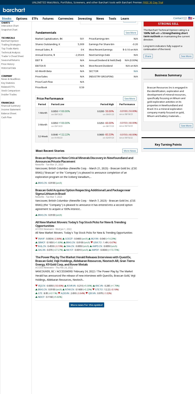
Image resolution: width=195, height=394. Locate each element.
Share (148, 73)
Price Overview (9, 28)
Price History (7, 81)
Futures (48, 18)
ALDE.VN (65, 310)
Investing (85, 18)
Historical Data (8, 85)
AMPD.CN (97, 263)
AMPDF (95, 267)
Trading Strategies (11, 61)
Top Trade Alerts (10, 65)
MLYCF (69, 267)
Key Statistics (8, 100)
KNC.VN (99, 303)
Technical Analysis (10, 69)
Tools (112, 18)
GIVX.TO (97, 259)
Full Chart (130, 37)
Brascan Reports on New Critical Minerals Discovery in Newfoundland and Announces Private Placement (84, 177)
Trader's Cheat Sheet (12, 73)
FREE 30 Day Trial (153, 2)
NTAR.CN (69, 306)
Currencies (65, 18)
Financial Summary (11, 123)
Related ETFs (8, 104)
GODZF (69, 255)
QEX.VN (92, 310)
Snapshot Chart (9, 46)
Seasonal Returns (10, 77)
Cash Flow (6, 134)
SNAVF (41, 255)
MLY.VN (94, 255)
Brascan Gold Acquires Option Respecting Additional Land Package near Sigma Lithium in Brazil (82, 209)
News (100, 18)
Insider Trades (9, 111)
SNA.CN (70, 263)
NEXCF (41, 314)
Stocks (6, 18)
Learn (125, 18)
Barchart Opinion (10, 58)
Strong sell (168, 41)
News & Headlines (10, 96)
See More (131, 49)
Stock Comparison (10, 107)
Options (21, 18)
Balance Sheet (8, 130)
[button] (191, 18)
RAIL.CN (42, 263)
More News (130, 168)
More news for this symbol (87, 322)
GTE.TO (99, 306)
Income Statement (11, 126)
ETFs (35, 18)
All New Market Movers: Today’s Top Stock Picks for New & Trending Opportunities (80, 241)
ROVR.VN (71, 303)
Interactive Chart (10, 43)
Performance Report (11, 32)
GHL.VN (41, 267)
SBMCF (41, 259)
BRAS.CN (42, 200)
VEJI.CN (41, 303)
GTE (40, 310)
